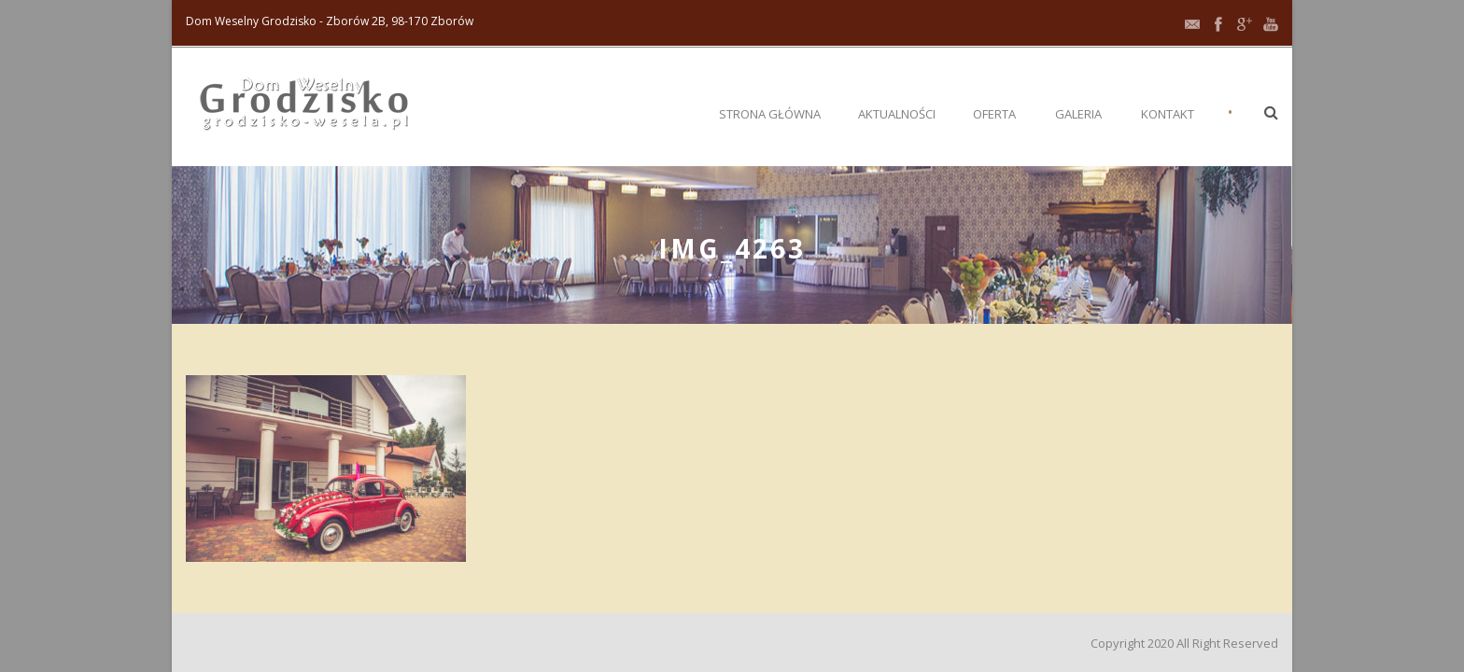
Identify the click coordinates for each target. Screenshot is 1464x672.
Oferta (994, 113)
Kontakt (1167, 113)
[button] (1271, 112)
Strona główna (770, 113)
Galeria (1078, 113)
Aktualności (897, 113)
